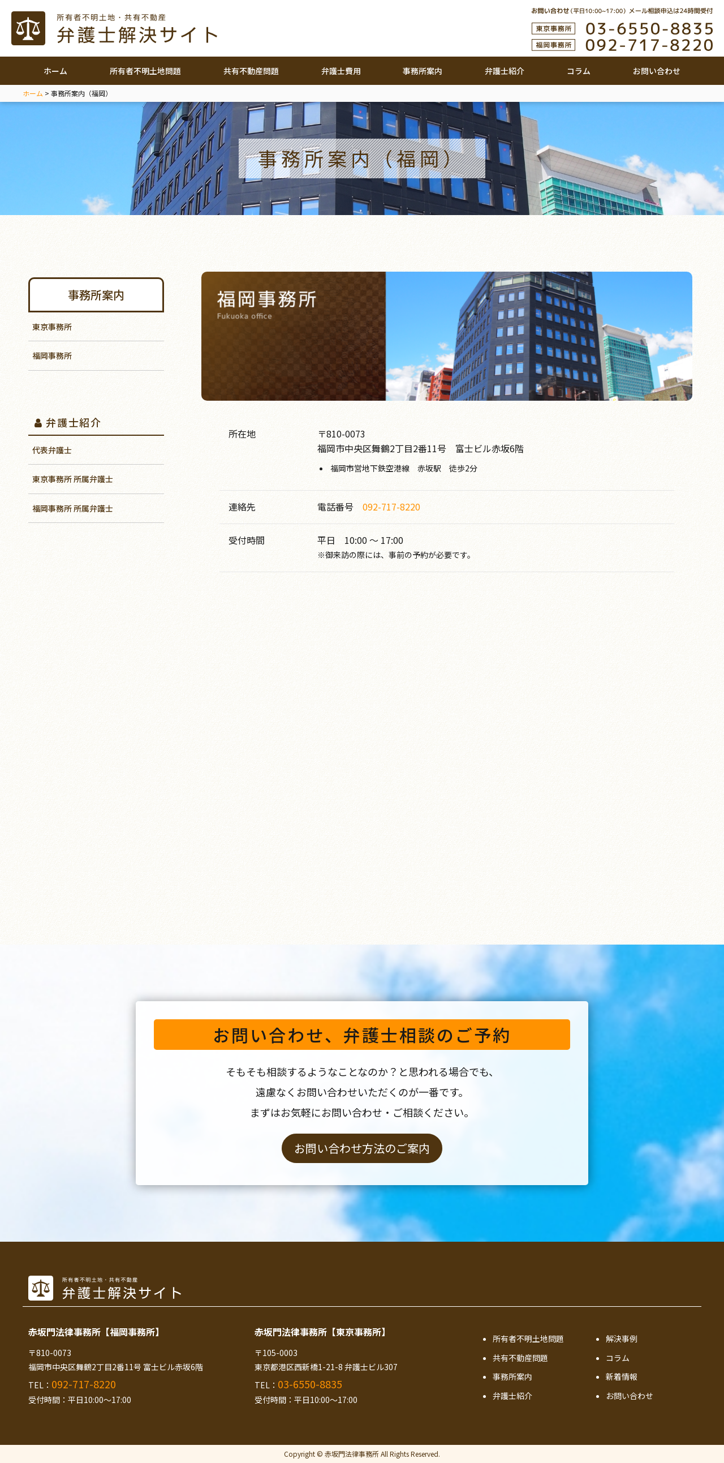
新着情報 (621, 1376)
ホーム (55, 70)
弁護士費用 (341, 70)
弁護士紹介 (504, 70)
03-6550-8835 (310, 1383)
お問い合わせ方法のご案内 (362, 1148)
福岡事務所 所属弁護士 (72, 508)
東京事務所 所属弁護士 (72, 478)
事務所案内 (422, 70)
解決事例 (621, 1338)
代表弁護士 (52, 450)
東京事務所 (52, 326)
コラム (579, 70)
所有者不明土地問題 (145, 70)
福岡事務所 (52, 355)
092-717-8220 (391, 506)
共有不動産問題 (251, 70)
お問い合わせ (656, 70)
